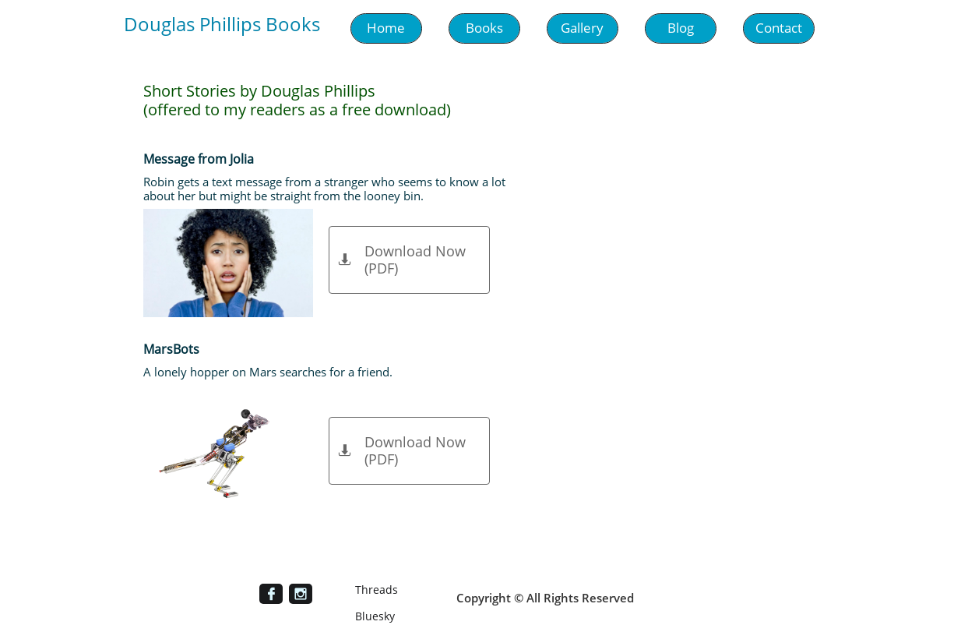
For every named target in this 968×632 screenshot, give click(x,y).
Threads (376, 589)
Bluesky (375, 616)
